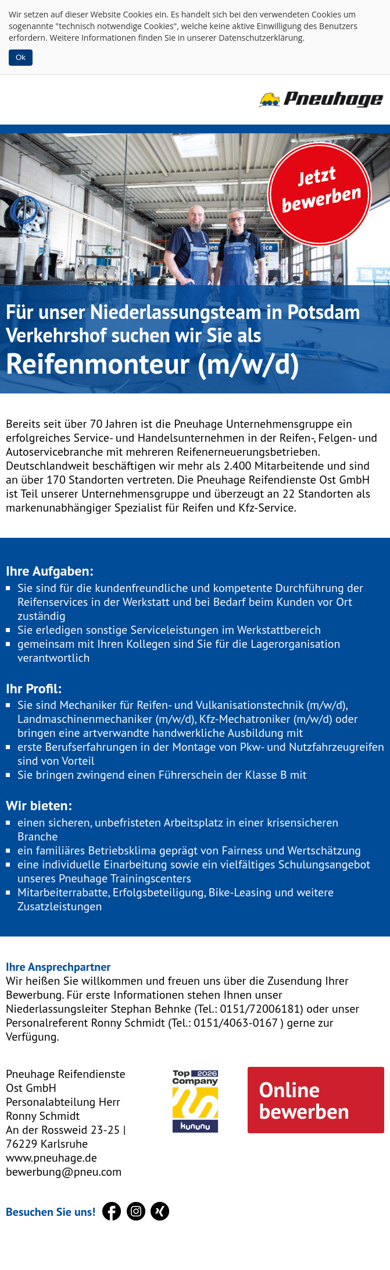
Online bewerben (304, 1099)
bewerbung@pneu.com (63, 1171)
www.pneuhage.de (51, 1157)
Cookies (138, 14)
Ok (21, 57)
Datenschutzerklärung (260, 37)
